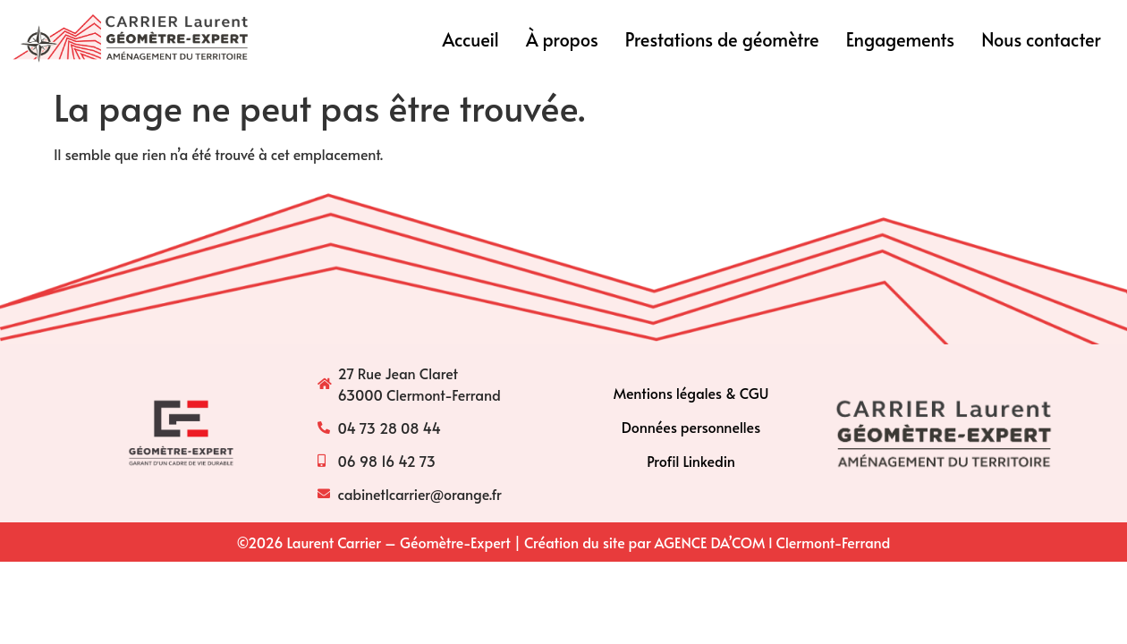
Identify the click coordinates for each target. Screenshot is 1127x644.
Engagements (900, 39)
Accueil (471, 39)
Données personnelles (691, 426)
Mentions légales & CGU (691, 392)
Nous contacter (1041, 39)
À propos (562, 39)
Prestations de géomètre (722, 39)
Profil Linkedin (691, 460)
